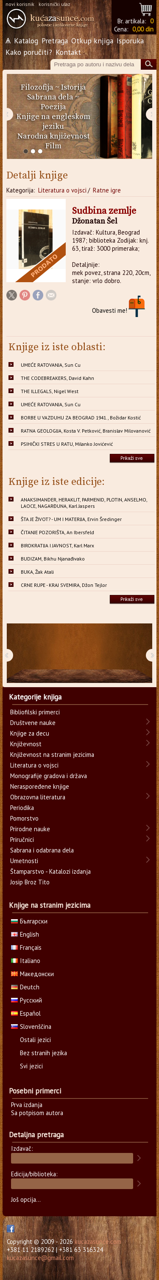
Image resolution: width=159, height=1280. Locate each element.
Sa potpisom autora (37, 1113)
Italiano (25, 961)
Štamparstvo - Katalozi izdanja (50, 871)
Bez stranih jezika (43, 1053)
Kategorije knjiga (35, 697)
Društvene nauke (33, 723)
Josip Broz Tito (30, 882)
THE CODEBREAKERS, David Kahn (57, 378)
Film (53, 146)
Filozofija (37, 87)
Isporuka (130, 40)
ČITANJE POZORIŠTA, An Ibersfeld (57, 532)
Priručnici (22, 839)
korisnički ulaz (54, 4)
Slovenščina (31, 1026)
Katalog (26, 40)
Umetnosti (24, 861)
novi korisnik (20, 4)
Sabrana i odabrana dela (42, 850)
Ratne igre (107, 190)
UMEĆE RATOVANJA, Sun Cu (51, 365)
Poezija (53, 107)
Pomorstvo (24, 818)
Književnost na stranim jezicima (52, 754)
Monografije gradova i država (48, 776)
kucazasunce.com (98, 1242)
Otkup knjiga (92, 40)
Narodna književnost (53, 136)
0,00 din (142, 29)
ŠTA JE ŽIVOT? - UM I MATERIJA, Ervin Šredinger (71, 519)
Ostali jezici (35, 1040)
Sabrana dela (50, 97)
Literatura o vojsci (62, 190)
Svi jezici (31, 1066)
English (25, 934)
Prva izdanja (26, 1105)
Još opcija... (26, 1199)
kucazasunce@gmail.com (40, 1258)
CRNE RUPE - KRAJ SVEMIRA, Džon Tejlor (64, 585)
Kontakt (68, 52)
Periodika (22, 808)
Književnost (26, 744)
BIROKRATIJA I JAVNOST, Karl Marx (57, 545)
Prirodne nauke (30, 829)
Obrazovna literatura (37, 797)
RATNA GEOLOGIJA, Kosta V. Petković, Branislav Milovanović (86, 431)
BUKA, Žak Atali (37, 572)
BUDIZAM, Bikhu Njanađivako (53, 558)
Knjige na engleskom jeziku (53, 121)
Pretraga (55, 40)
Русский (26, 1000)
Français (26, 947)
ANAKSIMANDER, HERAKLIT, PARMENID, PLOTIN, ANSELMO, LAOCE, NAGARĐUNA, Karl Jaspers (84, 502)
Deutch (25, 987)
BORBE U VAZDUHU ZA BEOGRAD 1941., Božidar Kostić (81, 417)
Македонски (32, 974)
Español (26, 1013)
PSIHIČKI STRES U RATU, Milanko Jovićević (67, 444)
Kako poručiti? (29, 52)
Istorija (73, 87)
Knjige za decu (29, 733)
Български (29, 921)
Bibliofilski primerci (35, 712)
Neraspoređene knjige (39, 786)
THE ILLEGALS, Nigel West (49, 391)
